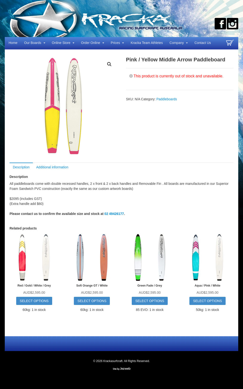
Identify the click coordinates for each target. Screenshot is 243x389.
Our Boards (32, 43)
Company (177, 43)
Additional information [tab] (52, 167)
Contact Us (202, 43)
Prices (115, 43)
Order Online (90, 43)
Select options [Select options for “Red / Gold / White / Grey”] (34, 301)
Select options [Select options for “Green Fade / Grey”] (149, 301)
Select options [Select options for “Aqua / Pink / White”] (207, 301)
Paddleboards (166, 99)
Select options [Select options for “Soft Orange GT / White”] (91, 301)
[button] (109, 64)
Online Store (61, 43)
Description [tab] (21, 167)
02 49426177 (114, 214)
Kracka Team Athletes (147, 43)
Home (13, 43)
